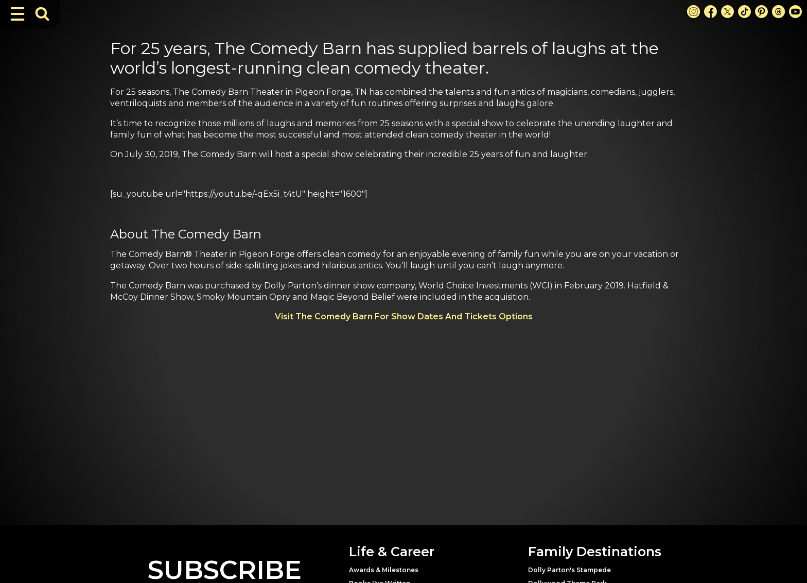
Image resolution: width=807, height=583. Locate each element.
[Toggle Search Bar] (42, 14)
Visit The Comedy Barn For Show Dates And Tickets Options (404, 316)
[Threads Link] (778, 11)
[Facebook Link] (710, 11)
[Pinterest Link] (761, 11)
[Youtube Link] (795, 11)
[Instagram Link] (693, 11)
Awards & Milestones (383, 570)
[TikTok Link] (744, 11)
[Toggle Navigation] (17, 14)
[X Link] (727, 11)
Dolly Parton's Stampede (569, 570)
